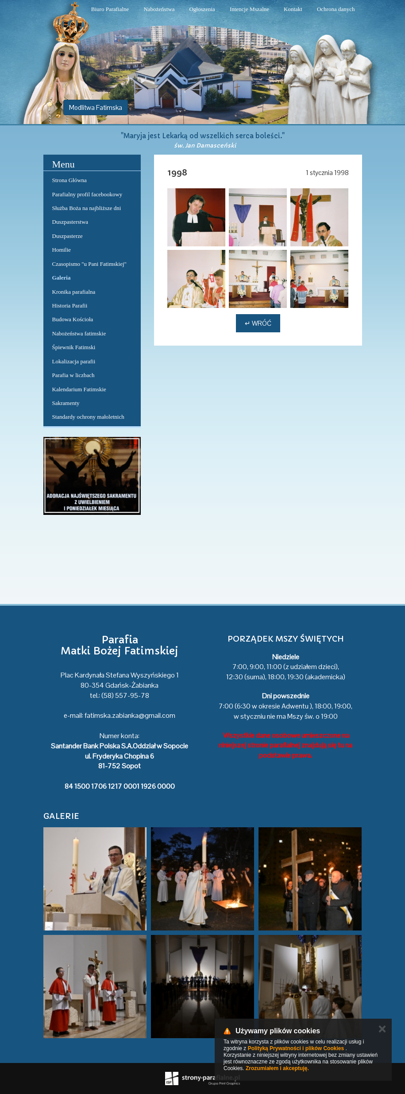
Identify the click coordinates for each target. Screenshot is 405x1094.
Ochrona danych (336, 9)
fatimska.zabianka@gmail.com (130, 715)
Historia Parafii (70, 305)
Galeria (61, 277)
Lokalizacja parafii (74, 361)
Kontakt (293, 9)
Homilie (61, 249)
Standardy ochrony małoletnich (88, 416)
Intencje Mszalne (249, 9)
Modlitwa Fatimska (95, 107)
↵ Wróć (258, 323)
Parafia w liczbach (73, 375)
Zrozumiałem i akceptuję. (277, 1068)
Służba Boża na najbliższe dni (86, 208)
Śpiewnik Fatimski (74, 347)
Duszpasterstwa (70, 221)
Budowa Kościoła (72, 319)
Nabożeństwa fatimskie (79, 333)
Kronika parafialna (74, 291)
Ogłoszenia (202, 9)
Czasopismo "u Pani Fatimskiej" (89, 264)
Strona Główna (69, 180)
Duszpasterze (67, 236)
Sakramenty (66, 403)
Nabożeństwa (158, 9)
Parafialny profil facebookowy (87, 194)
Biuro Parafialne (110, 9)
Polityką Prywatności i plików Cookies (296, 1048)
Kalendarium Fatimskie (79, 389)
